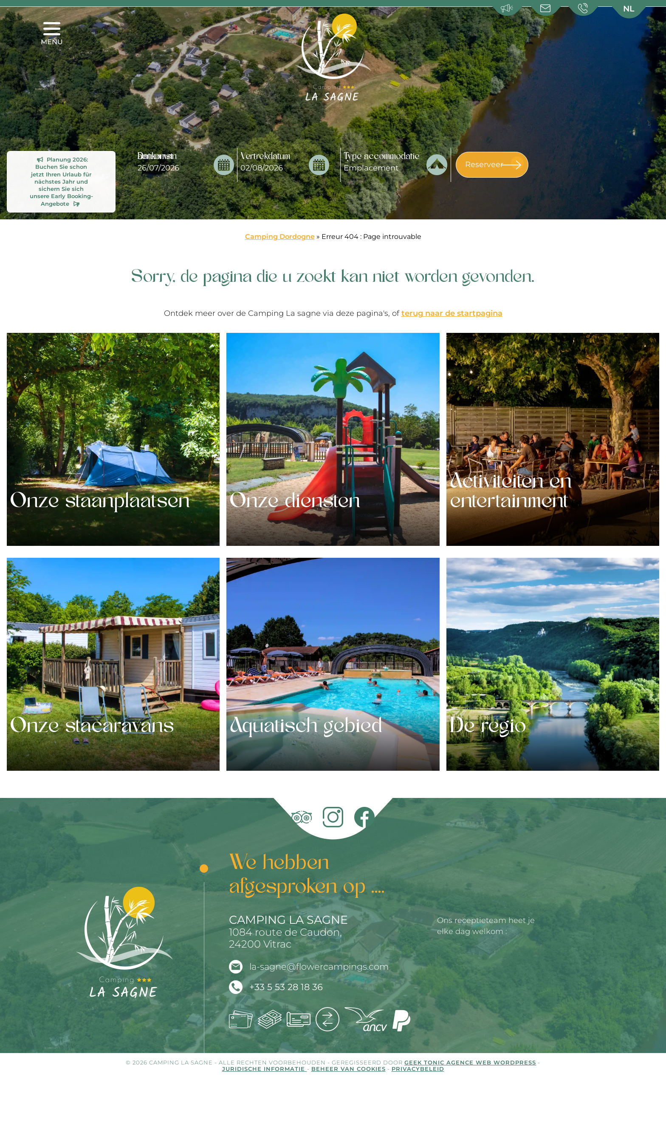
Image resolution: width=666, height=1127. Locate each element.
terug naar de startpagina (451, 313)
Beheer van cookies (348, 1069)
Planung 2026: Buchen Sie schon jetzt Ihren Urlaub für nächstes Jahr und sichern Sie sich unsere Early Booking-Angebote (61, 181)
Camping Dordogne (280, 237)
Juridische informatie (264, 1069)
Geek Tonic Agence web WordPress (470, 1062)
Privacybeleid (418, 1069)
